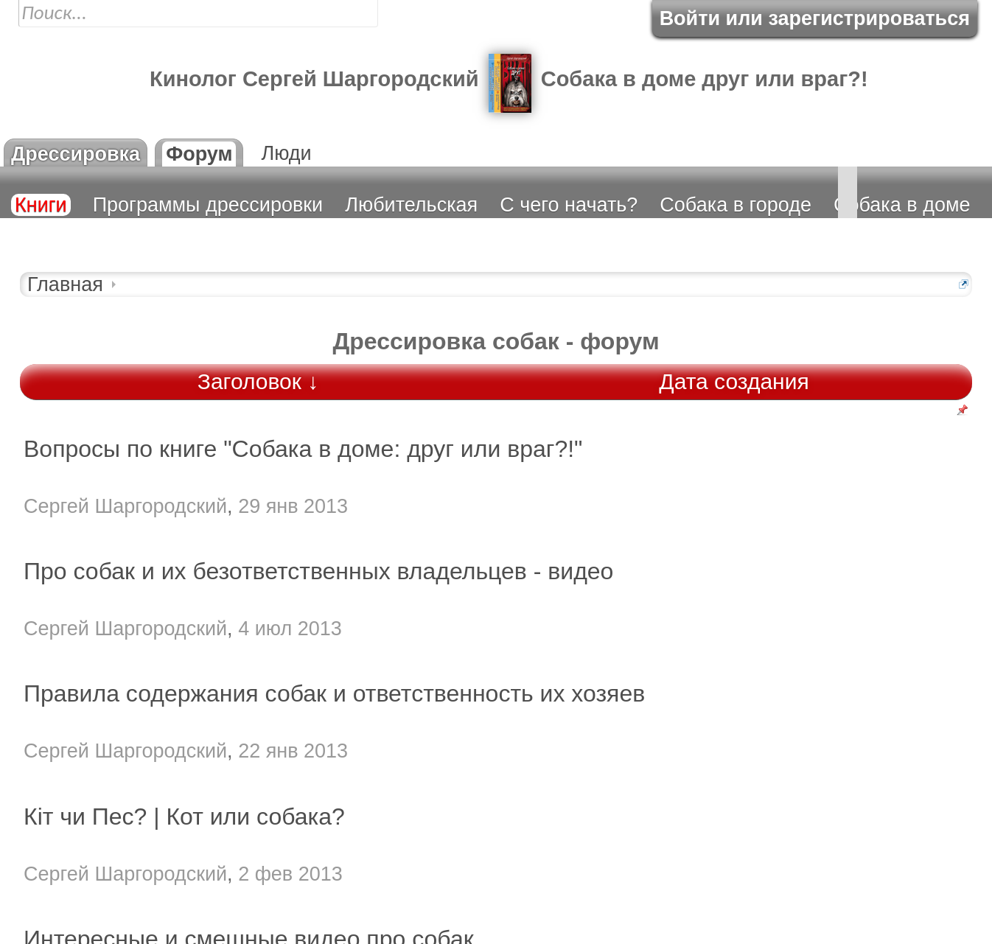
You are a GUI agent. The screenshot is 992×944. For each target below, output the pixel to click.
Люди (286, 153)
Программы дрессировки (208, 205)
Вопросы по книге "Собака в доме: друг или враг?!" (303, 449)
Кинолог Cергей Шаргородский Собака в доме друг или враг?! (509, 79)
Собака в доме (902, 205)
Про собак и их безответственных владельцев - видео (318, 571)
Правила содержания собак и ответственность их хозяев (334, 693)
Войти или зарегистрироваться (815, 18)
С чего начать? (569, 205)
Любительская (411, 205)
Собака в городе (735, 205)
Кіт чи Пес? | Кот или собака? (184, 816)
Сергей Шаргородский (125, 506)
